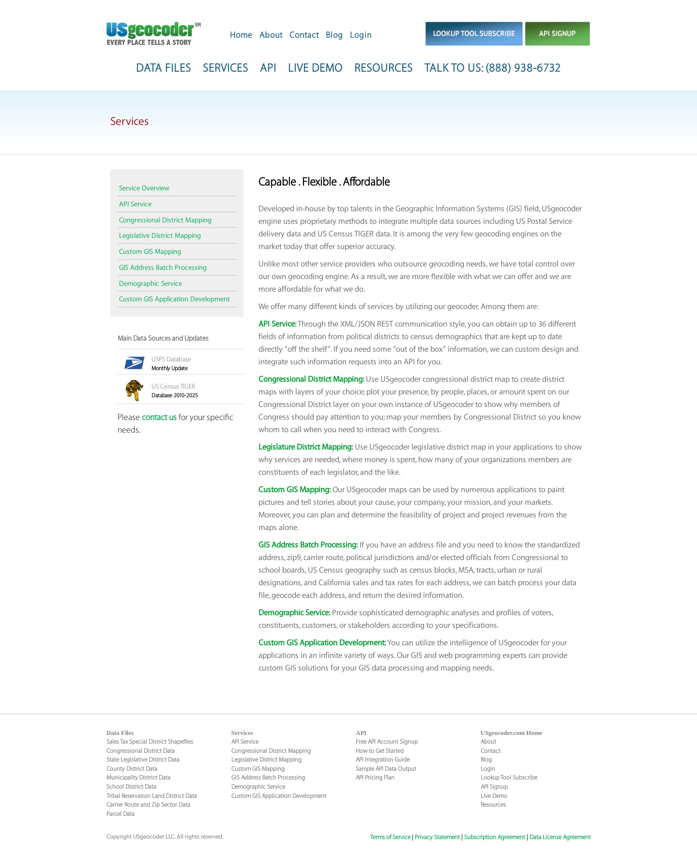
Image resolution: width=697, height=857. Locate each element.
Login (361, 35)
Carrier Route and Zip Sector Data (148, 804)
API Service (135, 204)
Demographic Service (150, 283)
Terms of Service (390, 837)
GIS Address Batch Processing (163, 268)
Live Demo (494, 796)
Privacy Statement (437, 837)
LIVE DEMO (315, 68)
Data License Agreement (560, 837)
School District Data (131, 786)
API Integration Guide (382, 759)
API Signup (494, 786)
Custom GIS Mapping (150, 252)
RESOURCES (383, 68)
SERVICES (225, 68)
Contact (304, 35)
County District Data (131, 768)
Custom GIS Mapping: (294, 490)
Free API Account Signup (387, 741)
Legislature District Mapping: (305, 447)
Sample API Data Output (386, 768)
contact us (159, 417)
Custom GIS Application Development (174, 299)
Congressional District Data (140, 751)
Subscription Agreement (494, 837)
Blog (334, 35)
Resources (493, 804)
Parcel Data (120, 813)
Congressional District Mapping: (311, 379)
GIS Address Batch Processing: (308, 545)
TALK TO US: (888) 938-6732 (492, 68)
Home (241, 35)
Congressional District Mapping (165, 220)
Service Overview (144, 188)
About (271, 35)
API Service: (277, 324)
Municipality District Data (138, 777)
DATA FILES (163, 68)
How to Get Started (380, 751)
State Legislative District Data (143, 759)
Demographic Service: (294, 613)
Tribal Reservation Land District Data (151, 796)
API (268, 68)
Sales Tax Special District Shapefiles (149, 741)
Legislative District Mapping (160, 236)
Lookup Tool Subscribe (509, 777)
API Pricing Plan (375, 777)
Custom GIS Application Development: (322, 643)
